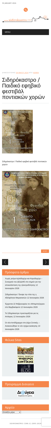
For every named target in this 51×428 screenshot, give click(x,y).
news (45, 251)
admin (36, 73)
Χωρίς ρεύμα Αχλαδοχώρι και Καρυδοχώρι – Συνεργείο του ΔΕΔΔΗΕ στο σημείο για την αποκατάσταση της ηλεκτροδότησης (23, 281)
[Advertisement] (25, 51)
